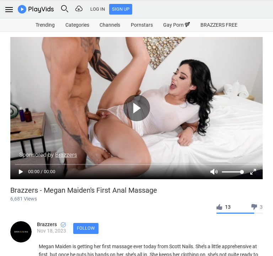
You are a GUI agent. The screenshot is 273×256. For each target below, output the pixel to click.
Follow (86, 228)
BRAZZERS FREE (218, 25)
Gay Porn (176, 25)
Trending (45, 25)
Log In (97, 9)
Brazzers (51, 224)
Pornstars (142, 25)
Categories (77, 25)
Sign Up (120, 9)
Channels (110, 25)
